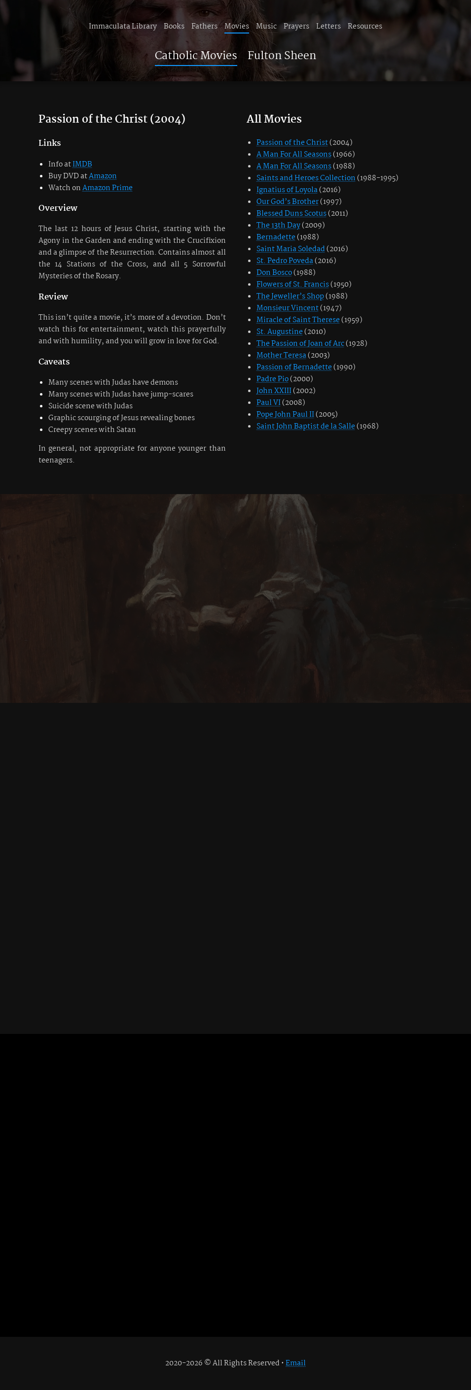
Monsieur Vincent (287, 308)
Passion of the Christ (292, 143)
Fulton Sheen (282, 56)
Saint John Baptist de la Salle (305, 426)
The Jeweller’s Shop (290, 296)
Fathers (204, 27)
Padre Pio (272, 379)
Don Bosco (274, 273)
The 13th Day (278, 226)
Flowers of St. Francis (292, 285)
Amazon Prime (107, 188)
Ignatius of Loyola (287, 190)
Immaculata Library (123, 27)
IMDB (82, 164)
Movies (236, 27)
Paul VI (268, 403)
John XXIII (273, 391)
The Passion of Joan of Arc (300, 344)
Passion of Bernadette (294, 367)
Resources (365, 27)
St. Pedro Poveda (284, 261)
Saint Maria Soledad (290, 249)
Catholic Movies (196, 56)
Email (296, 1363)
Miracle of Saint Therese (298, 320)
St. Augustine (279, 332)
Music (266, 27)
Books (174, 27)
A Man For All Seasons (293, 155)
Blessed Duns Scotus (291, 214)
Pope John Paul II (285, 415)
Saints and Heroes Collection (306, 178)
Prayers (296, 27)
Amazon (103, 176)
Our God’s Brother (287, 202)
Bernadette (275, 237)
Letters (328, 27)
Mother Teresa (281, 356)
